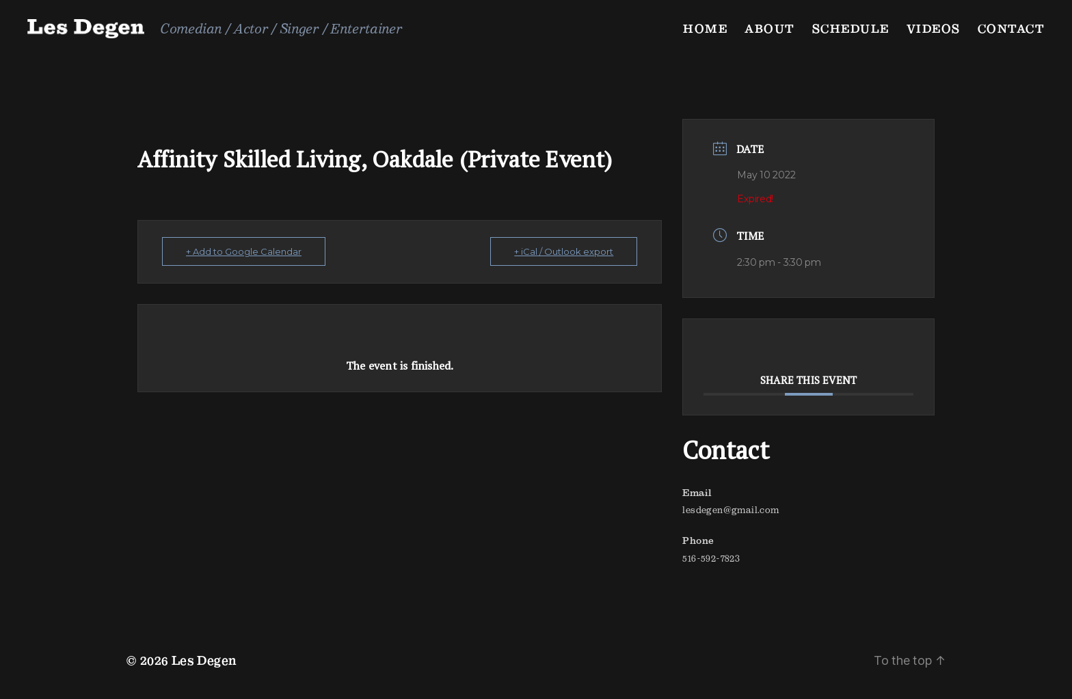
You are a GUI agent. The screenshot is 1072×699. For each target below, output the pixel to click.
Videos (934, 28)
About (770, 28)
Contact (1011, 28)
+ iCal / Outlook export (563, 251)
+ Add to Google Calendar (244, 251)
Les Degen (204, 660)
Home (705, 28)
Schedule (850, 28)
